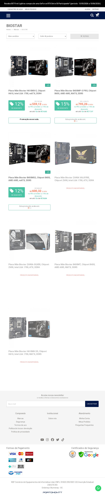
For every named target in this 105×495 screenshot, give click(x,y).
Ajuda (87, 9)
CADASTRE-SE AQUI (15, 9)
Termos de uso (20, 425)
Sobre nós (52, 418)
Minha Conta (84, 418)
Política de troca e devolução (20, 428)
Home (8, 29)
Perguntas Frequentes (84, 425)
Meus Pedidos (84, 422)
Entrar (95, 9)
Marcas (16, 29)
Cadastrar (92, 404)
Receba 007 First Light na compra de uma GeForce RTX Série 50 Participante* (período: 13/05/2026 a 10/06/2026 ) (52, 4)
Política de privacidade (20, 432)
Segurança (20, 422)
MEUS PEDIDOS (30, 9)
